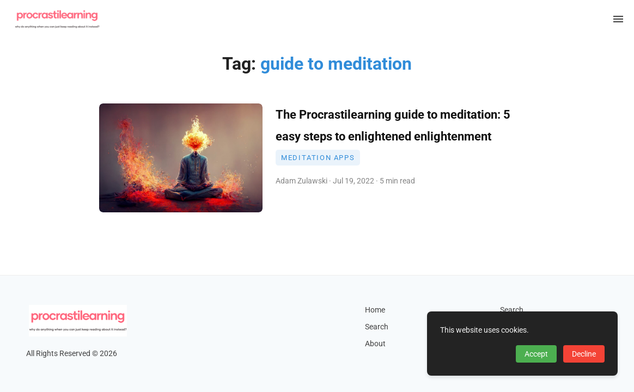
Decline (584, 354)
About (375, 343)
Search (376, 327)
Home (375, 310)
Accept (536, 354)
